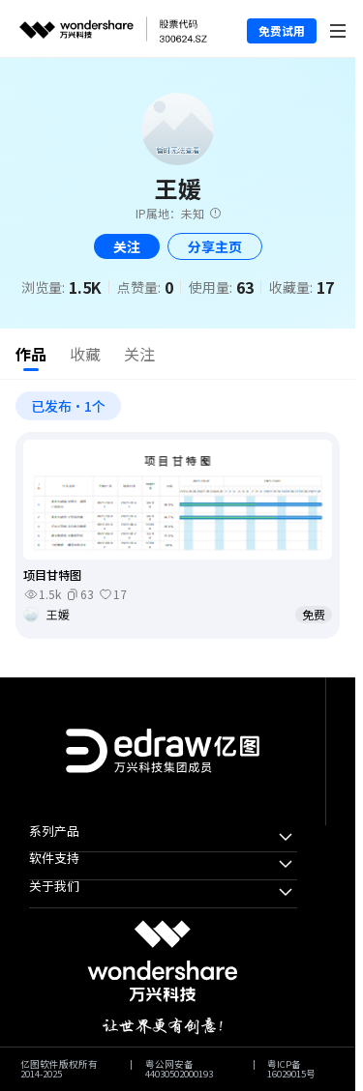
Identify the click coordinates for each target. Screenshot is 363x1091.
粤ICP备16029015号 (291, 1069)
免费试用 (281, 30)
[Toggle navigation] (338, 28)
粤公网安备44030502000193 (179, 1069)
